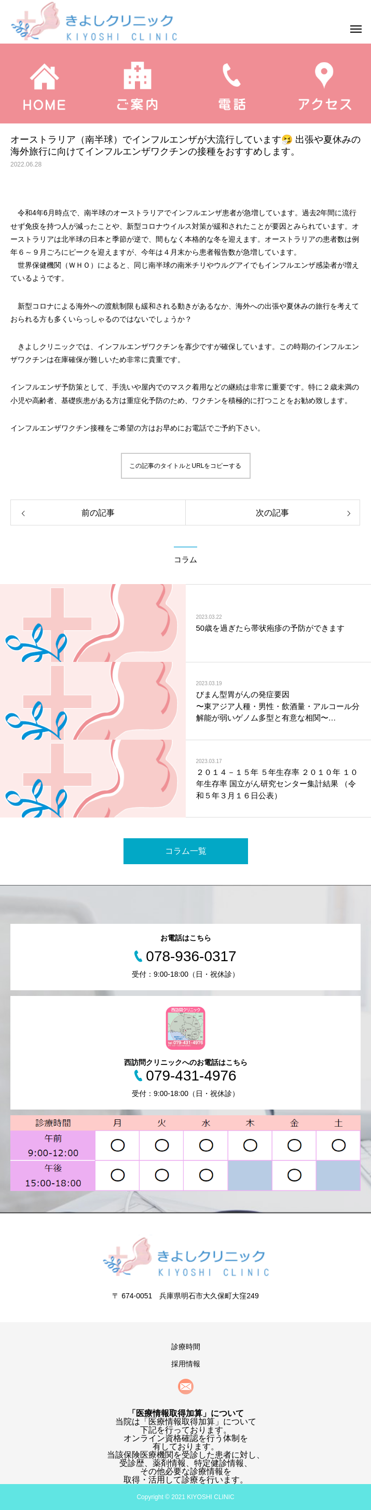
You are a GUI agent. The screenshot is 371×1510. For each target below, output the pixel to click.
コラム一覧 (186, 851)
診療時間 (185, 1346)
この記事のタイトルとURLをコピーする (185, 465)
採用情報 (185, 1364)
